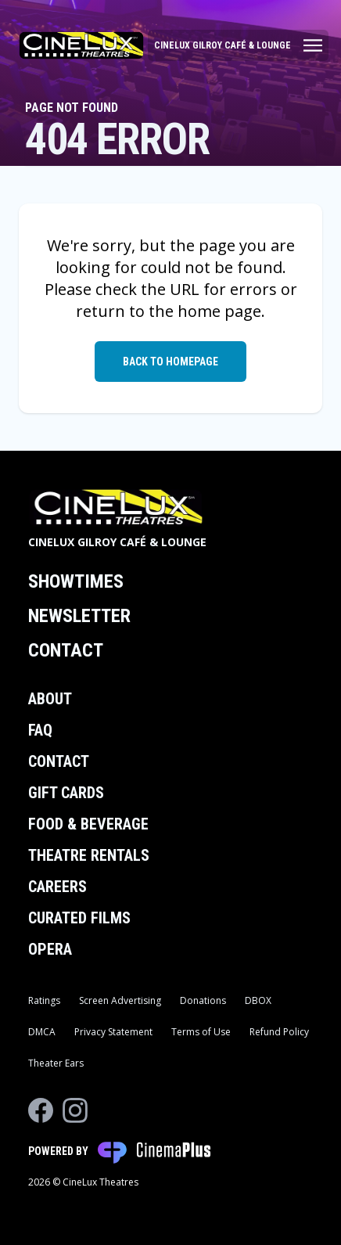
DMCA (42, 1031)
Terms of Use (201, 1031)
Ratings (44, 1000)
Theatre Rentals (88, 855)
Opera (50, 949)
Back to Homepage (170, 361)
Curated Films (79, 918)
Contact (65, 650)
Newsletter (79, 616)
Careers (57, 886)
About (50, 698)
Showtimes (76, 581)
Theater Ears (56, 1063)
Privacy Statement (113, 1031)
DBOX (258, 1000)
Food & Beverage (88, 824)
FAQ (40, 730)
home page (219, 311)
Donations (203, 1000)
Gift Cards (66, 792)
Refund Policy (279, 1031)
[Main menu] (238, 45)
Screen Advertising (120, 1000)
